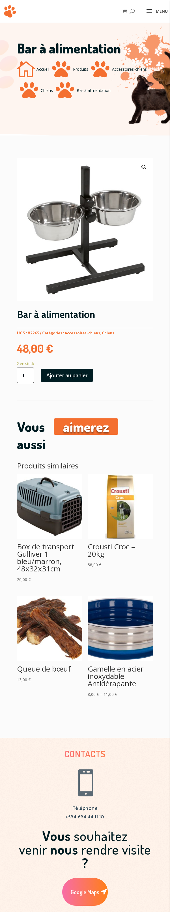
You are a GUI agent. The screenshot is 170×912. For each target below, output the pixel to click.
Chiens (47, 90)
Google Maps (85, 892)
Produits (80, 69)
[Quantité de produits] (25, 375)
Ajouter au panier (66, 375)
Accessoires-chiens (129, 69)
